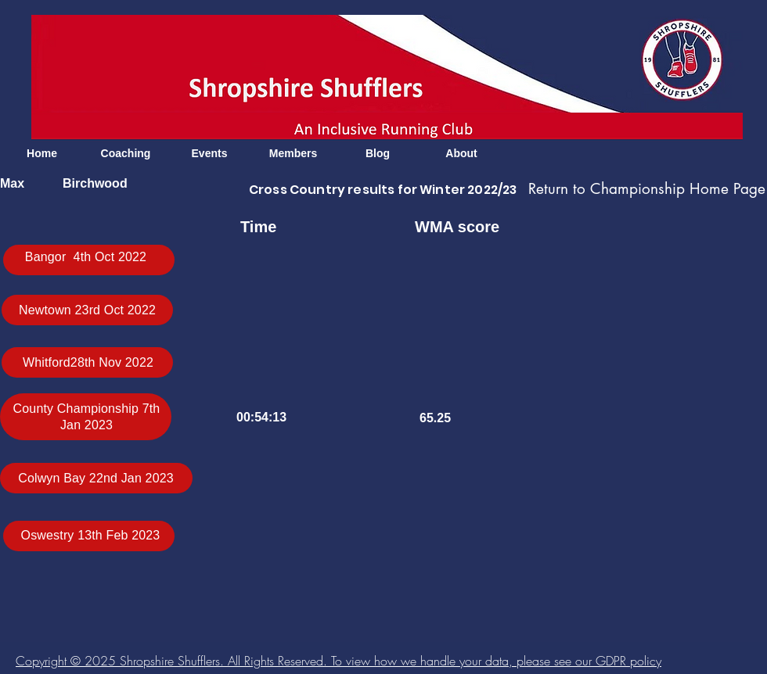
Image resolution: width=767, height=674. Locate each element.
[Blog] (378, 154)
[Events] (209, 154)
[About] (461, 154)
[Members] (293, 154)
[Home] (42, 154)
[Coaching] (125, 154)
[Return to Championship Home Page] (646, 190)
